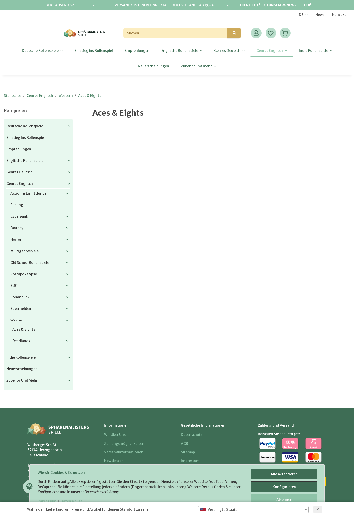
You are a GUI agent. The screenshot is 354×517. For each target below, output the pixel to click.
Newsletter (113, 461)
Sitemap (188, 452)
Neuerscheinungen (22, 369)
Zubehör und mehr (22, 380)
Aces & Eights (23, 329)
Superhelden (20, 309)
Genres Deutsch (19, 172)
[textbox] (253, 509)
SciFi (14, 285)
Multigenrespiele (24, 251)
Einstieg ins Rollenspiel (25, 137)
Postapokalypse (23, 274)
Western (17, 320)
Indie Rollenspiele (21, 357)
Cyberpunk (19, 216)
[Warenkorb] (285, 33)
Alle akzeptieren (284, 474)
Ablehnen (284, 499)
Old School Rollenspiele (29, 262)
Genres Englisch (19, 184)
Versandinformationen (123, 452)
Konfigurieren (284, 487)
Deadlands (21, 341)
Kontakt (339, 15)
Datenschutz (71, 501)
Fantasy (16, 228)
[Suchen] (175, 33)
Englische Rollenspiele (24, 160)
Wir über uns (115, 435)
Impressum (47, 501)
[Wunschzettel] (271, 33)
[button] (256, 33)
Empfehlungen (18, 149)
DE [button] (301, 15)
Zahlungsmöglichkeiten (124, 443)
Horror (16, 239)
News (319, 15)
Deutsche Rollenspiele (24, 126)
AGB (184, 443)
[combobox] (253, 509)
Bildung (16, 205)
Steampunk (20, 297)
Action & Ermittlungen (29, 193)
